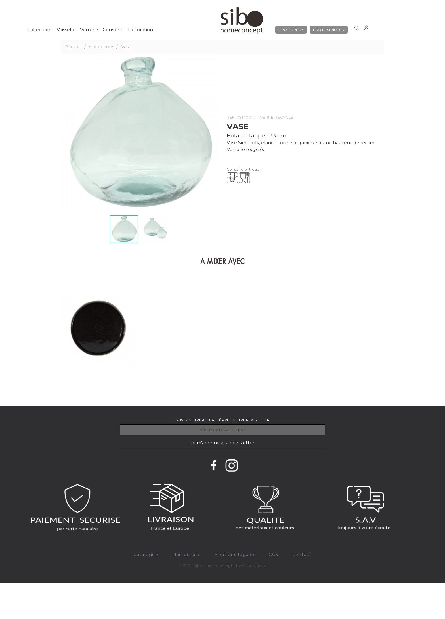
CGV (274, 554)
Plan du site (186, 554)
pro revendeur (328, 30)
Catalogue (145, 554)
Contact (302, 554)
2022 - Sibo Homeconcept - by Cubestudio (222, 565)
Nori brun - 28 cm (78, 382)
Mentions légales (235, 554)
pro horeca (291, 30)
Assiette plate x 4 (98, 388)
